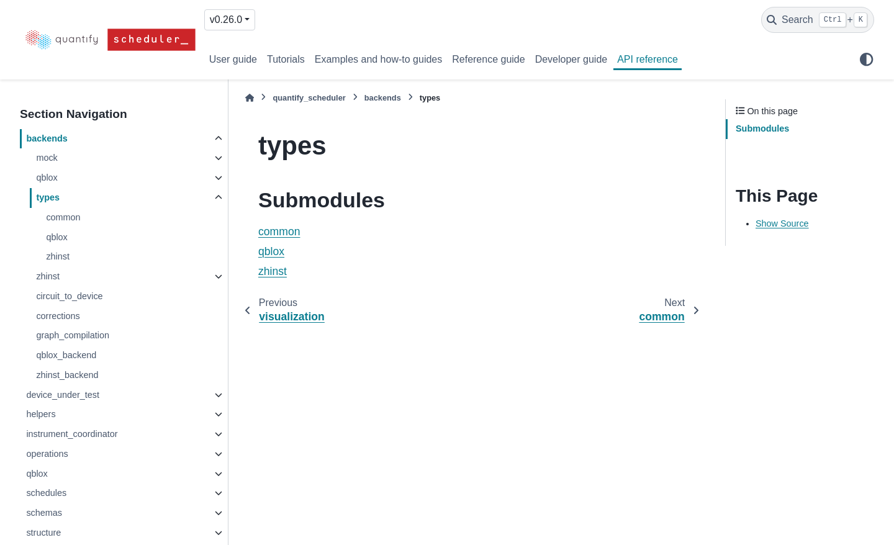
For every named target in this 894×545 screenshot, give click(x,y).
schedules (46, 493)
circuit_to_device (69, 296)
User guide (233, 59)
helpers (40, 414)
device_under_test (62, 395)
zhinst (58, 256)
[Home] (249, 97)
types (48, 197)
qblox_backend (66, 355)
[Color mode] (866, 59)
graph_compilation (72, 335)
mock (46, 158)
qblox (46, 177)
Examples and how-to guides (378, 59)
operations (47, 454)
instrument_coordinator (71, 434)
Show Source (782, 223)
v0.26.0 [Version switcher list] (226, 19)
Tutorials (286, 59)
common (63, 217)
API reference (647, 59)
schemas (44, 513)
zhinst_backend (67, 375)
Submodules (762, 128)
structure (43, 533)
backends (46, 138)
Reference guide (488, 59)
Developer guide (571, 59)
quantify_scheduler (309, 97)
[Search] (817, 20)
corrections (57, 316)
